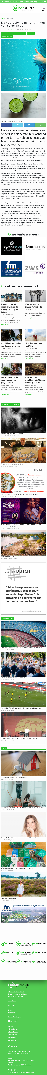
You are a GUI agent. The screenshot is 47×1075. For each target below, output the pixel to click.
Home (3, 18)
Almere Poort (12, 1037)
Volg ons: (12, 1070)
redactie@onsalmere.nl (22, 1053)
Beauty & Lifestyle (18, 33)
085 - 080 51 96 (26, 1065)
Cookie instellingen (14, 1017)
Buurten (12, 1020)
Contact (12, 1046)
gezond (30, 33)
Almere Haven (13, 1032)
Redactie (13, 29)
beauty (5, 33)
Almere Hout (12, 1035)
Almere (10, 1026)
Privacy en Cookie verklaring (17, 994)
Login (36, 1)
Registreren (12, 1012)
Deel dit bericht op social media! (11, 121)
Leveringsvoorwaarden (15, 996)
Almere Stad (12, 1040)
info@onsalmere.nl (24, 1051)
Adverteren (28, 1)
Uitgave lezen (6, 1)
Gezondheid (7, 36)
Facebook (12, 1072)
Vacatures (11, 1005)
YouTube (31, 1072)
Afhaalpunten (18, 1)
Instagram (22, 1072)
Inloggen (11, 1010)
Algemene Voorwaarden (16, 992)
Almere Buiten (13, 1029)
